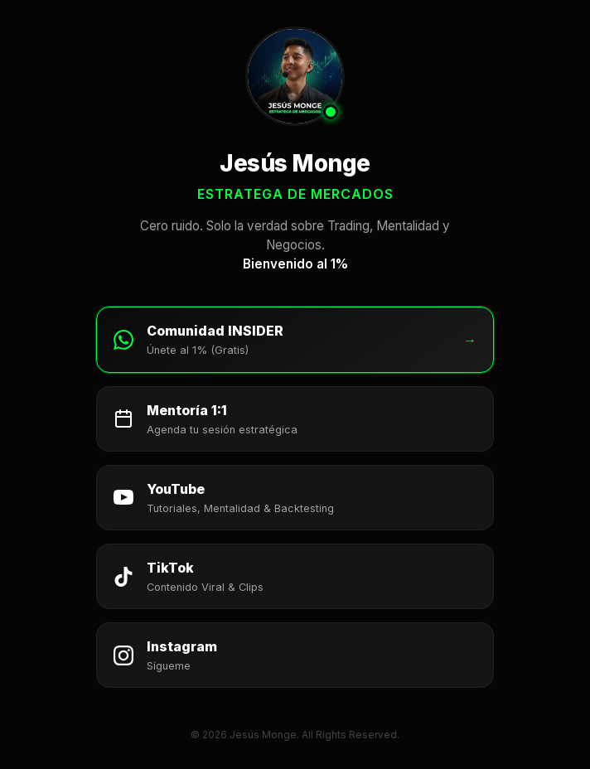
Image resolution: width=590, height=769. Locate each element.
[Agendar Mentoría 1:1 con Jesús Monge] (295, 419)
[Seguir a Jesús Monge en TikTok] (295, 576)
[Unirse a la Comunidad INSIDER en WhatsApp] (295, 339)
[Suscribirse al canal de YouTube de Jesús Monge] (295, 497)
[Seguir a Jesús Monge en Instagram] (295, 655)
